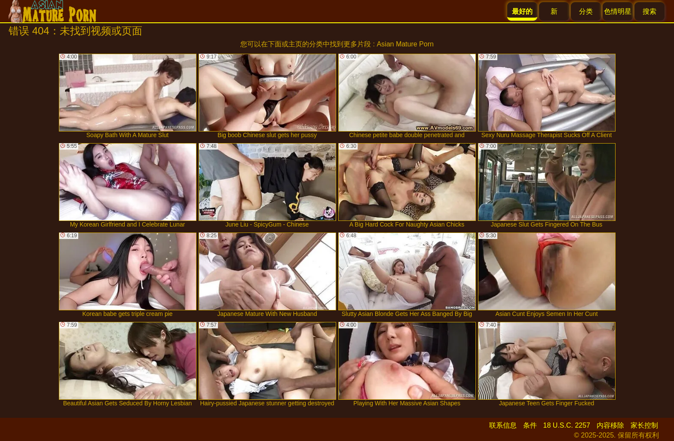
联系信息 (503, 425)
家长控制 (644, 425)
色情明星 (617, 11)
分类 (586, 11)
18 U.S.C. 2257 (566, 425)
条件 (530, 425)
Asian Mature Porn (405, 44)
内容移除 (610, 425)
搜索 (649, 11)
